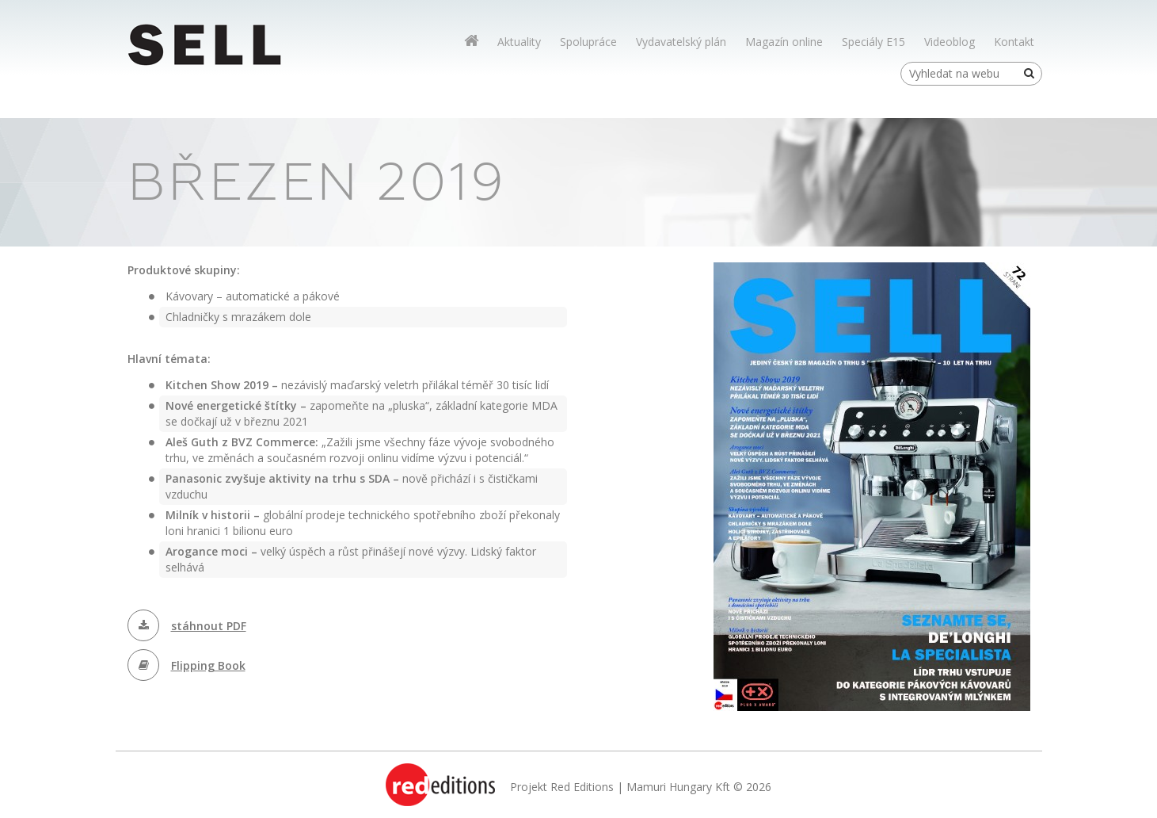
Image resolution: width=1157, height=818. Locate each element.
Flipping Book (208, 665)
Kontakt (1014, 41)
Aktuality (519, 41)
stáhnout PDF (208, 625)
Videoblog (949, 41)
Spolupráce (588, 41)
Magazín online (784, 41)
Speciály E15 (873, 41)
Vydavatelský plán (681, 41)
